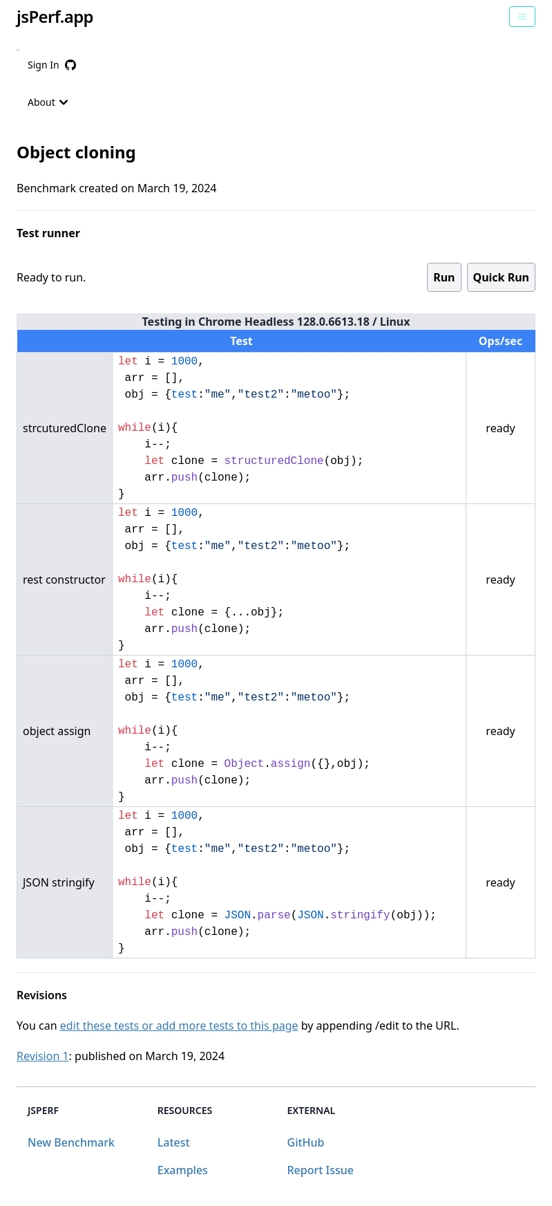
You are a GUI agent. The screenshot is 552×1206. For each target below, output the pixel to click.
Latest (174, 1142)
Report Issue (320, 1170)
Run (444, 277)
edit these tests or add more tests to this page (179, 1025)
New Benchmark (71, 1142)
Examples (183, 1170)
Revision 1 (43, 1056)
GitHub (306, 1142)
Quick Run (501, 277)
